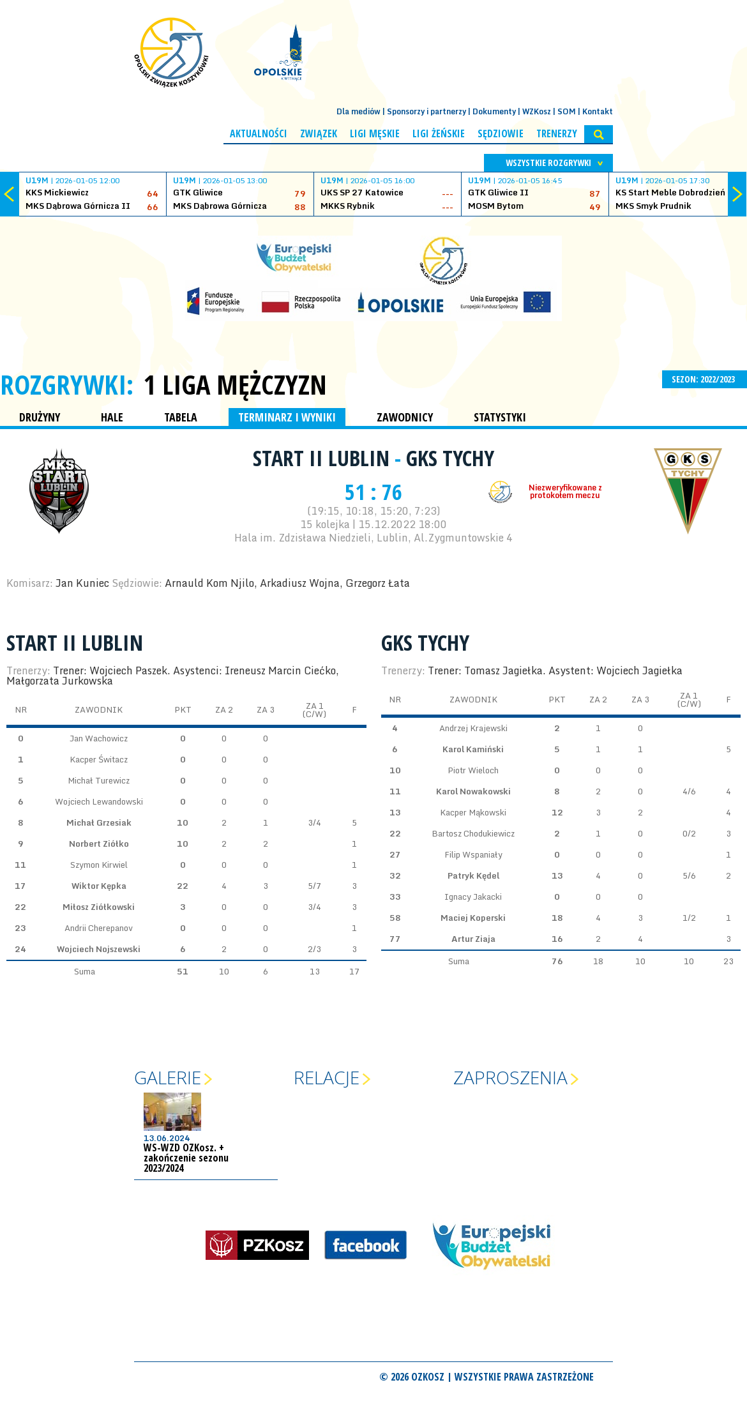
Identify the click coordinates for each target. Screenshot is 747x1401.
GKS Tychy (450, 458)
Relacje (326, 1077)
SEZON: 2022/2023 (704, 379)
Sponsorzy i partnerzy (426, 111)
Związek (318, 133)
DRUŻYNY (39, 417)
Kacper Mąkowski (473, 812)
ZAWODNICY (405, 417)
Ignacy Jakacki (473, 897)
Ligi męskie (375, 133)
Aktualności (258, 133)
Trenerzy (556, 133)
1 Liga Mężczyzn (235, 384)
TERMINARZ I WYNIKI (287, 417)
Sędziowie (501, 133)
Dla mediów (358, 111)
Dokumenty (494, 111)
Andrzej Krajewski (473, 728)
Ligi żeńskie (438, 133)
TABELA (180, 417)
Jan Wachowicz (99, 738)
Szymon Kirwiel (99, 865)
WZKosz (536, 111)
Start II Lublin (324, 458)
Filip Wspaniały (473, 854)
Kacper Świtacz (99, 759)
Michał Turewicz (99, 780)
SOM (566, 111)
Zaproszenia (510, 1077)
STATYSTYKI (500, 417)
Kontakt (597, 111)
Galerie (167, 1077)
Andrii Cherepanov (98, 928)
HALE (112, 417)
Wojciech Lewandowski (99, 801)
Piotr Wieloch (473, 770)
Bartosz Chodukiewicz (473, 833)
